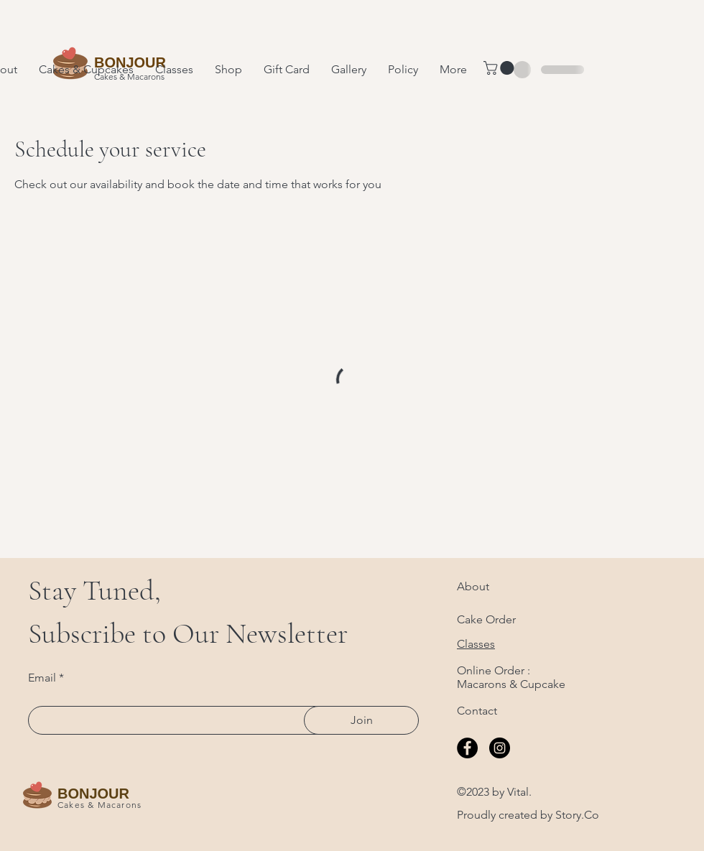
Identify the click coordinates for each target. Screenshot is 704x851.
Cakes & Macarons (99, 804)
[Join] (361, 720)
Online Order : (493, 670)
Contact (477, 710)
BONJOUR (93, 793)
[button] (500, 68)
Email (42, 678)
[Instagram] (499, 748)
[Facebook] (467, 748)
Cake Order (486, 619)
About (473, 586)
